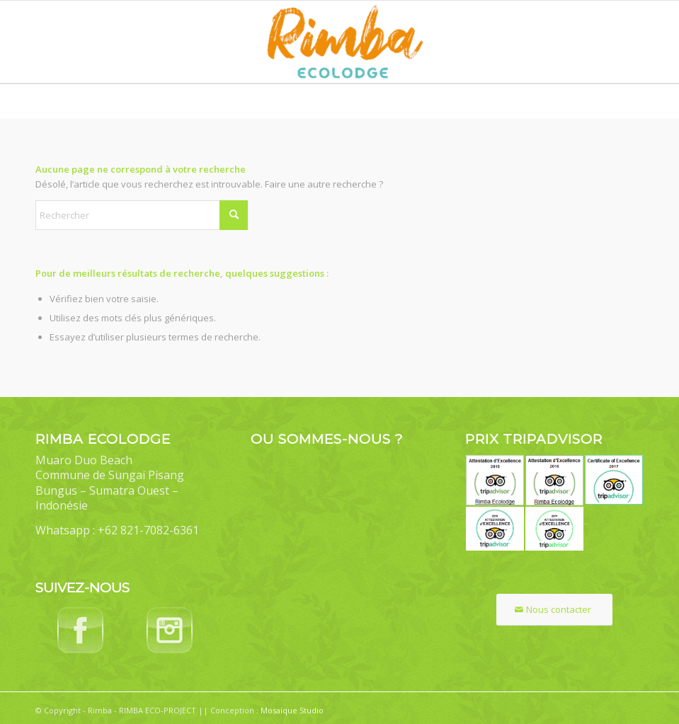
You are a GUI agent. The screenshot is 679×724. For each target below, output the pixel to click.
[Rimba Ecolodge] (339, 42)
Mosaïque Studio (292, 710)
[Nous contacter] (554, 610)
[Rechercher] (141, 215)
